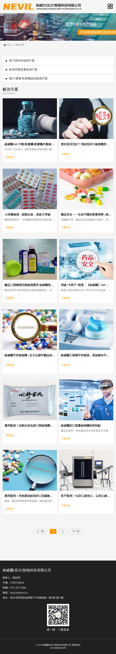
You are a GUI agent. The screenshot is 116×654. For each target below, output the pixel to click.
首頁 (7, 45)
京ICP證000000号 (58, 648)
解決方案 (18, 45)
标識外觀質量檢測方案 (22, 69)
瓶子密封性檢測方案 (20, 60)
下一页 (76, 531)
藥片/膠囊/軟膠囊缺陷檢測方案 (27, 78)
